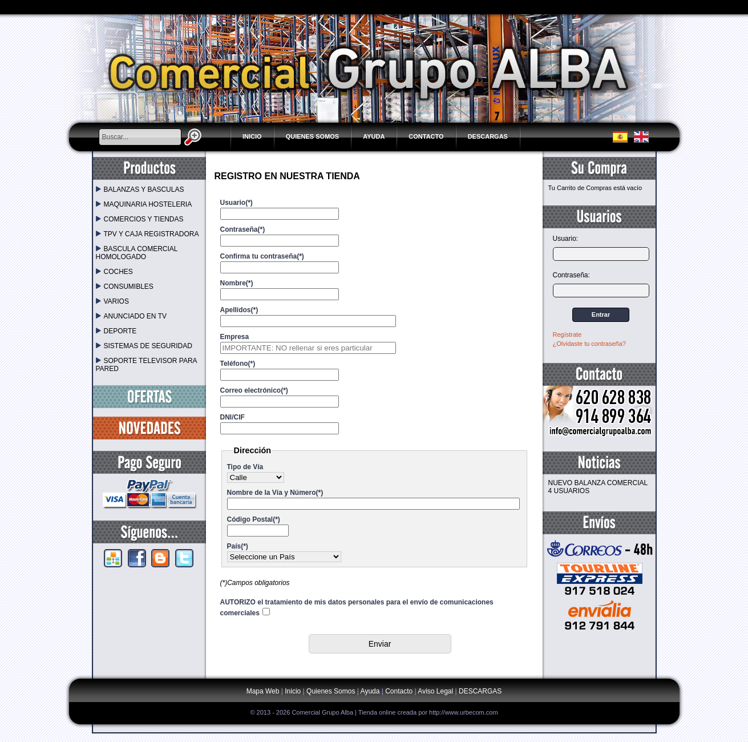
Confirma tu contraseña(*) (262, 256)
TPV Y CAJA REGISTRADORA (147, 234)
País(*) (237, 546)
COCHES (114, 272)
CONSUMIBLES (124, 287)
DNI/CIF (232, 417)
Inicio (252, 136)
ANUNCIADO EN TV (131, 316)
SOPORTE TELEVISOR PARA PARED (146, 365)
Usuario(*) (236, 203)
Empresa (234, 337)
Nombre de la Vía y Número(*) (275, 493)
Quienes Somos (312, 136)
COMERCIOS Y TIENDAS (140, 219)
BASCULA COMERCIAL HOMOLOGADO (137, 253)
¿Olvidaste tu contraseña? (589, 343)
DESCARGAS (488, 136)
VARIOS (112, 301)
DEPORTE (116, 331)
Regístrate (567, 334)
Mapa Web (263, 691)
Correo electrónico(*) (254, 390)
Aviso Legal (435, 691)
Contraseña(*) (242, 229)
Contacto (426, 136)
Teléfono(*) (238, 364)
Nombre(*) (236, 283)
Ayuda (374, 136)
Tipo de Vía (245, 467)
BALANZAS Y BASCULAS (140, 189)
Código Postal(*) (253, 519)
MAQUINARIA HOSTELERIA (144, 204)
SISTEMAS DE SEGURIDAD (144, 346)
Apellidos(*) (239, 310)
